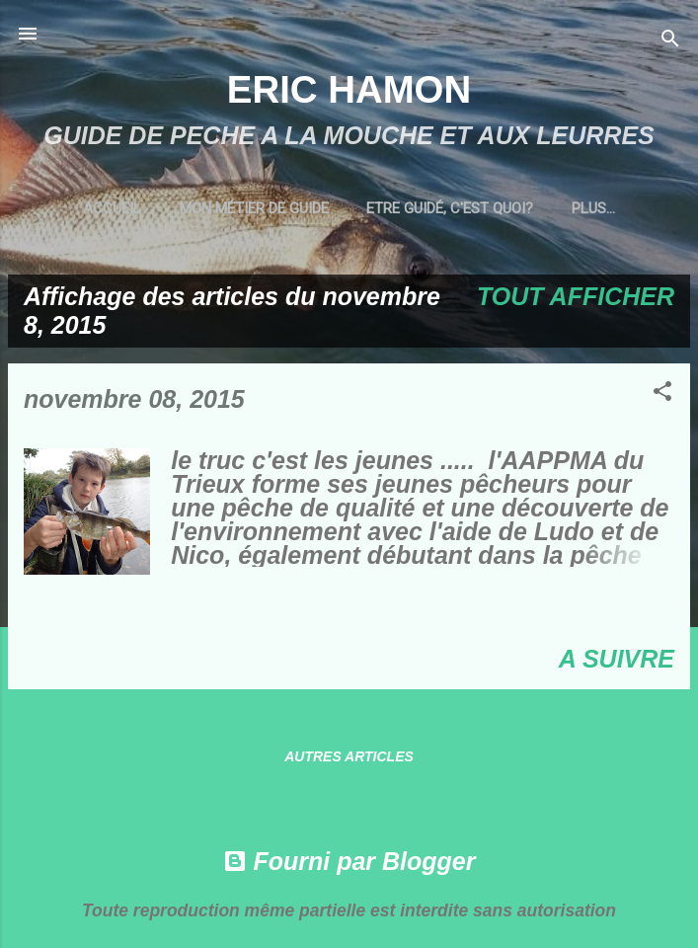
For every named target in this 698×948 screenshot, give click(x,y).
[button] (662, 392)
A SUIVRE (616, 658)
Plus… (593, 208)
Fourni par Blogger (349, 861)
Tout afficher (575, 296)
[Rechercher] (670, 40)
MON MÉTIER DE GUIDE (254, 208)
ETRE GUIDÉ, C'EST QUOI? (449, 208)
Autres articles (349, 756)
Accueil (112, 208)
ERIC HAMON (349, 89)
